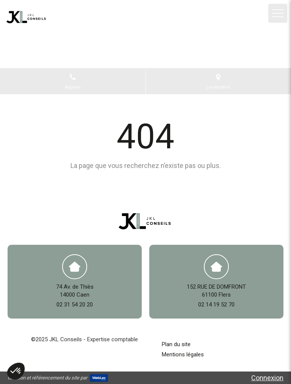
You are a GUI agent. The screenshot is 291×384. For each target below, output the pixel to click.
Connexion (267, 378)
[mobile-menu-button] (277, 13)
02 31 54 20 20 (74, 304)
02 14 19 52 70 (216, 304)
